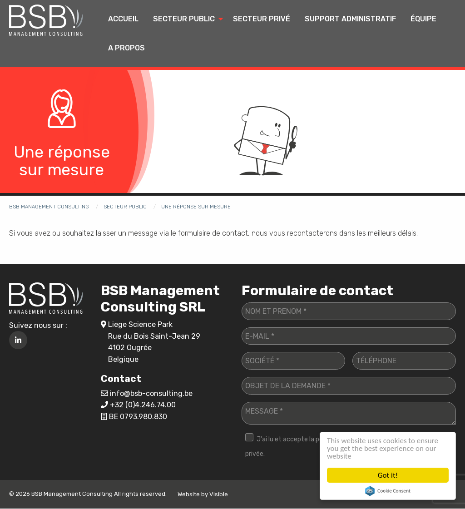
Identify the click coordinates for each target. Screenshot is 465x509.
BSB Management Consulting (49, 207)
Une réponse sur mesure (196, 207)
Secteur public (184, 19)
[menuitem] (123, 19)
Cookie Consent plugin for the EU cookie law (388, 491)
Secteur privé (261, 19)
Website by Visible (203, 494)
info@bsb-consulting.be (151, 393)
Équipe (423, 19)
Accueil (123, 19)
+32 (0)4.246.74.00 (143, 404)
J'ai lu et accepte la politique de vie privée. (302, 446)
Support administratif (350, 19)
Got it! (388, 475)
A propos (126, 48)
